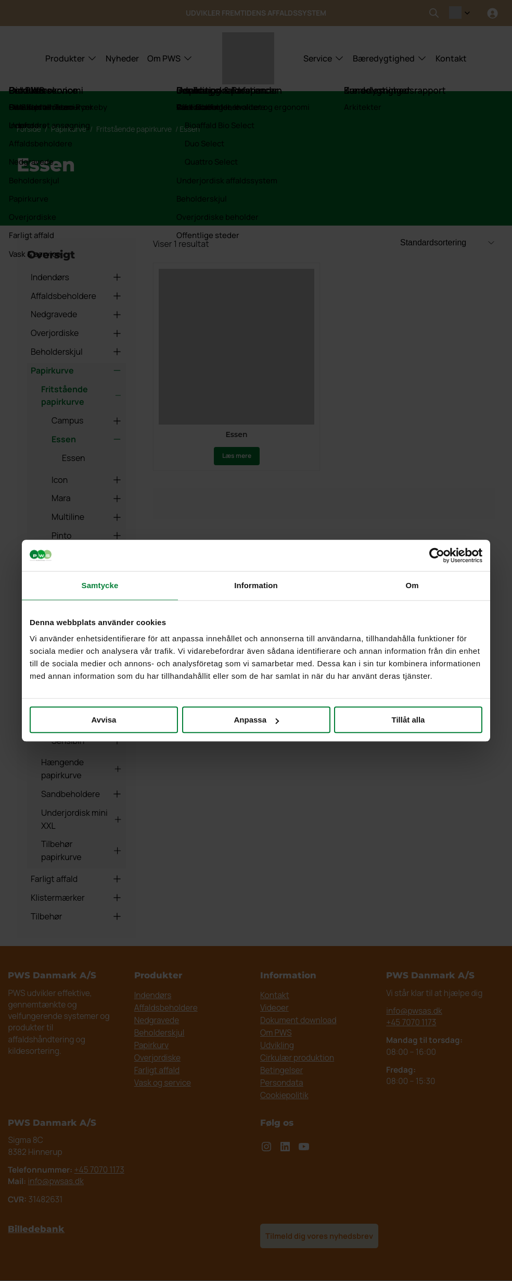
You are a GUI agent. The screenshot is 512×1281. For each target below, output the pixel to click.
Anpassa (256, 719)
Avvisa (104, 719)
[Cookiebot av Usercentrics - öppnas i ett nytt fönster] (436, 555)
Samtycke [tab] (100, 585)
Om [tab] (411, 585)
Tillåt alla (408, 719)
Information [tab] (256, 585)
